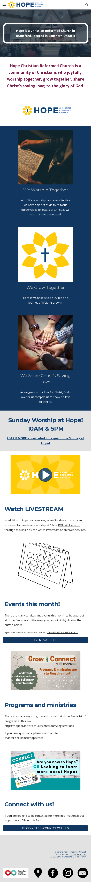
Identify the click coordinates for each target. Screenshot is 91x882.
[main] (45, 33)
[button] (4, 4)
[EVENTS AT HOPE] (45, 640)
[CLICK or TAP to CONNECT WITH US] (45, 828)
